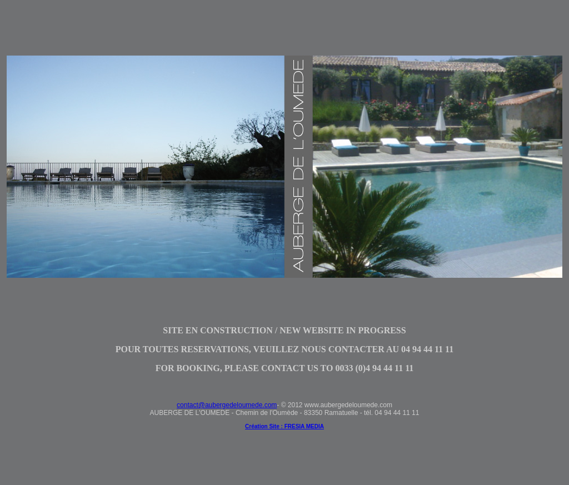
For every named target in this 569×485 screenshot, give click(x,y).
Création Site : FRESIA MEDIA (284, 426)
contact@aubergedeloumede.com (227, 405)
